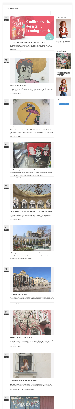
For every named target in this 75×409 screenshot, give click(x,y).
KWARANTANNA (7, 13)
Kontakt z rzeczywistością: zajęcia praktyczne (24, 170)
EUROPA (19, 260)
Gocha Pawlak (12, 8)
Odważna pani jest (15, 127)
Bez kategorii (18, 51)
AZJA (17, 260)
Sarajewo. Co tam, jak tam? (18, 294)
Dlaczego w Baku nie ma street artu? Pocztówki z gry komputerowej (31, 211)
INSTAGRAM (47, 13)
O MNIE (67, 4)
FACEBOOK (40, 13)
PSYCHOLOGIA (18, 177)
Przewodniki (29, 13)
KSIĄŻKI (19, 389)
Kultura (22, 13)
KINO (17, 389)
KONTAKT (62, 4)
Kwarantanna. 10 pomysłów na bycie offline (23, 380)
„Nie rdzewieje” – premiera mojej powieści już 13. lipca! (27, 42)
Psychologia (15, 13)
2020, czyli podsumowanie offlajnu (21, 337)
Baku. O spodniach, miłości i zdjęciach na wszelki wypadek (28, 253)
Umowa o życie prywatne (18, 85)
